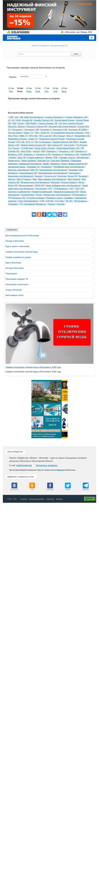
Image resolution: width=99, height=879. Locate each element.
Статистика (50, 499)
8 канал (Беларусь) (54, 117)
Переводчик (11, 273)
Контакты (59, 499)
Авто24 (36, 151)
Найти (76, 54)
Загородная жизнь (16, 167)
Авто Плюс (26, 151)
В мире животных (35, 157)
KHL (87, 133)
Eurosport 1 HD (32, 129)
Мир (35, 179)
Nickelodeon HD (82, 136)
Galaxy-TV (28, 133)
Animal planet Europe (65, 120)
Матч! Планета (24, 179)
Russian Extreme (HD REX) (65, 142)
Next (66, 410)
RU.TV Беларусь (43, 142)
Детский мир (83, 157)
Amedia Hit (27, 120)
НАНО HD (39, 185)
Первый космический (42, 192)
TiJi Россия (81, 145)
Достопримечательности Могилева (22, 235)
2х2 (16, 117)
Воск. (64, 91)
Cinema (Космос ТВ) (47, 123)
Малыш (11, 179)
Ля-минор (83, 176)
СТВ (42, 201)
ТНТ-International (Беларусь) (32, 204)
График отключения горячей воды (22, 252)
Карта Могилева (13, 263)
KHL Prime (13, 136)
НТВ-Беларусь (61, 188)
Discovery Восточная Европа (62, 126)
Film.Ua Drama (15, 133)
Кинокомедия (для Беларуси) (53, 170)
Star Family (69, 145)
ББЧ (43, 151)
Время (49, 157)
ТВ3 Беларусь (80, 201)
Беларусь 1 (52, 151)
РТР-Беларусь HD (16, 198)
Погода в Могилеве (15, 241)
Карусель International (18, 170)
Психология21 (27, 195)
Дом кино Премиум (60, 161)
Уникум (51, 204)
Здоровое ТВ (33, 167)
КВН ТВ (34, 170)
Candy (21, 123)
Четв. (37, 91)
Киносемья (74, 173)
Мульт (81, 182)
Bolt (14, 123)
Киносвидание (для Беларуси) (53, 173)
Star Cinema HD (54, 145)
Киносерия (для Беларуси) (20, 176)
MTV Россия (59, 136)
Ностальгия (40, 188)
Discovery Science (16, 126)
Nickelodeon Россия (17, 139)
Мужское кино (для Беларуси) (35, 182)
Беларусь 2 (80, 151)
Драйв (46, 164)
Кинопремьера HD (28, 173)
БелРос (12, 157)
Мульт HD (12, 185)
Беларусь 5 (57, 154)
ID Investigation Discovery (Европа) (67, 133)
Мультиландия (26, 185)
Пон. (11, 91)
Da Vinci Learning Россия (71, 123)
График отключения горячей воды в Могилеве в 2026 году (33, 367)
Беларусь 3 (29, 154)
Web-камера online (14, 295)
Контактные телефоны (46, 465)
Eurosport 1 (17, 129)
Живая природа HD (77, 164)
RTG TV (30, 142)
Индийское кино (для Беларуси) (69, 167)
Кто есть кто (50, 176)
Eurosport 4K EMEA (78, 129)
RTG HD (20, 142)
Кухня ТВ (72, 176)
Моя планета (74, 179)
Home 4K (45, 133)
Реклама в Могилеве (36, 499)
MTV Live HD (45, 136)
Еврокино (55, 164)
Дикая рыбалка (28, 161)
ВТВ (55, 157)
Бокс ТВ (22, 157)
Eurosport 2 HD (60, 129)
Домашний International (30, 164)
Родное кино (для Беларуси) (57, 195)
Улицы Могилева (14, 290)
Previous (33, 410)
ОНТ (71, 188)
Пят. (47, 91)
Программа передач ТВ (17, 279)
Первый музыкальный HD (66, 192)
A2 (13, 120)
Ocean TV (33, 139)
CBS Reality (31, 123)
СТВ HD (49, 201)
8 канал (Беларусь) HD (76, 117)
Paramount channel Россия (52, 139)
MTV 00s (33, 136)
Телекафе (13, 204)
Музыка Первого (69, 182)
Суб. (55, 91)
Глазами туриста (67, 157)
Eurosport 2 (46, 129)
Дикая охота (14, 161)
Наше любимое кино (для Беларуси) (63, 185)
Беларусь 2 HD (15, 154)
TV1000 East (27, 148)
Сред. (29, 91)
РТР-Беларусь (79, 195)
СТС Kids (59, 201)
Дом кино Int (43, 161)
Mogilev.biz (35, 46)
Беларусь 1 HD (66, 151)
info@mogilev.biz (24, 465)
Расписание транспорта (17, 284)
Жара (64, 164)
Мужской (55, 182)
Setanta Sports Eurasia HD (33, 145)
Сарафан (68, 198)
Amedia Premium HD (43, 120)
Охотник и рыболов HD (19, 192)
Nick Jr (70, 136)
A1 (9, 120)
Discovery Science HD (37, 126)
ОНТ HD (79, 188)
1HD (11, 117)
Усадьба (60, 204)
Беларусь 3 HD (43, 154)
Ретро (39, 195)
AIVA (18, 120)
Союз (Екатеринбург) (28, 201)
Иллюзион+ (46, 167)
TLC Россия (13, 148)
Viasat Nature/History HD (67, 148)
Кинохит (39, 176)
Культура (62, 176)
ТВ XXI (68, 201)
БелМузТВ (86, 154)
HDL (37, 133)
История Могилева (14, 268)
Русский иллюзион (35, 198)
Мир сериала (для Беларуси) (52, 179)
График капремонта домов (18, 257)
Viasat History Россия (45, 148)
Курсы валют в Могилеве (18, 246)
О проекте (23, 499)
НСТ (50, 188)
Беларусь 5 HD (72, 154)
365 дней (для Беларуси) (32, 117)
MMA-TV (24, 136)
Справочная (45, 46)
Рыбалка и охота (54, 198)
